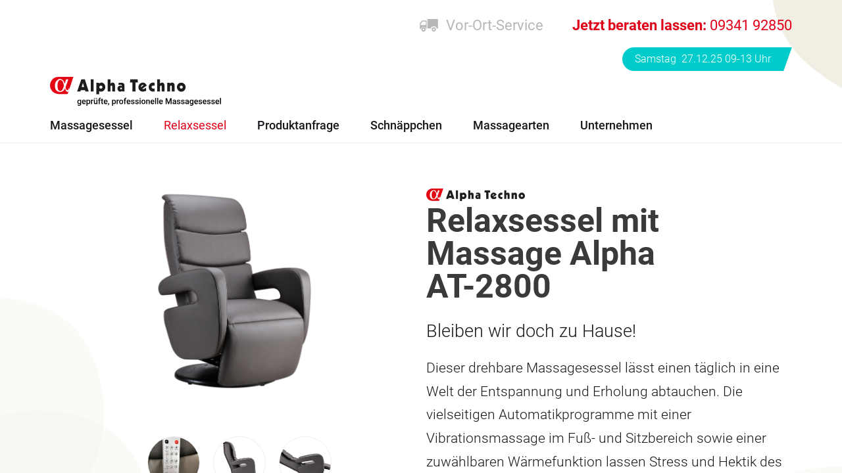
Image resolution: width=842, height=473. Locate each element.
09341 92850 (682, 25)
